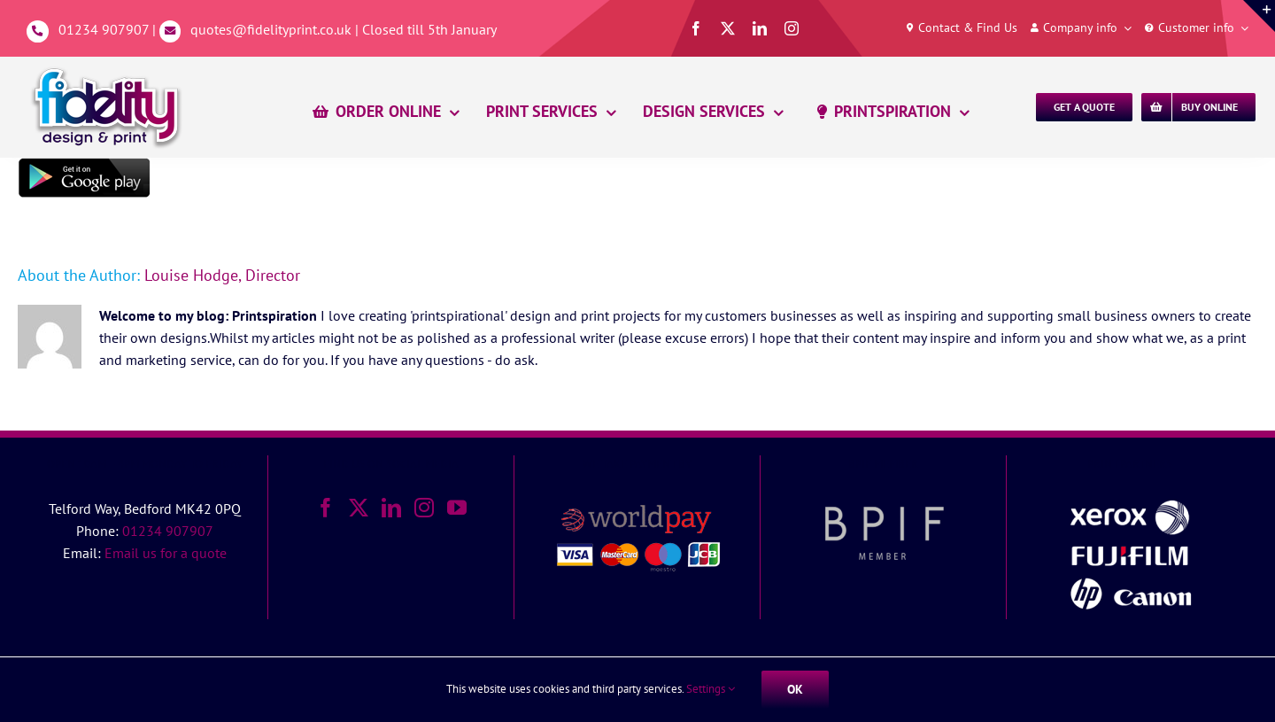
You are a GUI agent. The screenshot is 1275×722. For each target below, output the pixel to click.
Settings (710, 688)
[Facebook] (326, 507)
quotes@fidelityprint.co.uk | (276, 29)
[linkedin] (760, 28)
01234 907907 (103, 29)
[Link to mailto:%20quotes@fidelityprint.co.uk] (170, 31)
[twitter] (728, 28)
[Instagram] (424, 507)
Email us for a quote (165, 553)
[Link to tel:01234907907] (38, 31)
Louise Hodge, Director (222, 275)
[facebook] (696, 28)
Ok (795, 689)
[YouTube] (457, 507)
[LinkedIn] (391, 507)
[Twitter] (358, 507)
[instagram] (791, 28)
